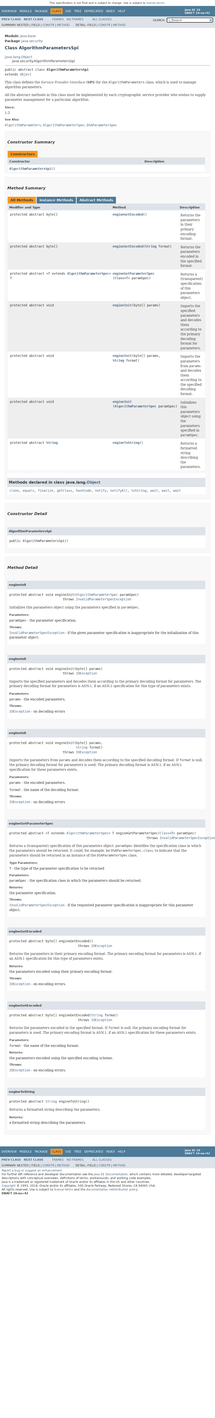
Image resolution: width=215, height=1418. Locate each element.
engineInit (122, 305)
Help (121, 11)
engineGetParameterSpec (134, 273)
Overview (9, 11)
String (150, 246)
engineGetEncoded (128, 214)
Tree (77, 11)
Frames (58, 19)
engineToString (126, 443)
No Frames (75, 19)
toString (138, 490)
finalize (45, 490)
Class (119, 278)
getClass (64, 490)
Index (110, 11)
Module (26, 11)
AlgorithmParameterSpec (88, 273)
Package (41, 11)
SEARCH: (159, 20)
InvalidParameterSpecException (103, 599)
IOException (86, 673)
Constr (48, 25)
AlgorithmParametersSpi (30, 169)
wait (154, 490)
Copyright (9, 1185)
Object (25, 74)
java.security (32, 41)
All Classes (102, 19)
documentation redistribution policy (111, 1189)
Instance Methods (56, 200)
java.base (28, 36)
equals (28, 490)
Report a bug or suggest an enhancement (32, 1170)
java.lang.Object (18, 57)
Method (63, 25)
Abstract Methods (96, 200)
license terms (155, 3)
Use (68, 11)
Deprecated (93, 11)
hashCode (83, 490)
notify (100, 490)
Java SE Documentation (111, 1174)
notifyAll (118, 490)
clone (14, 490)
